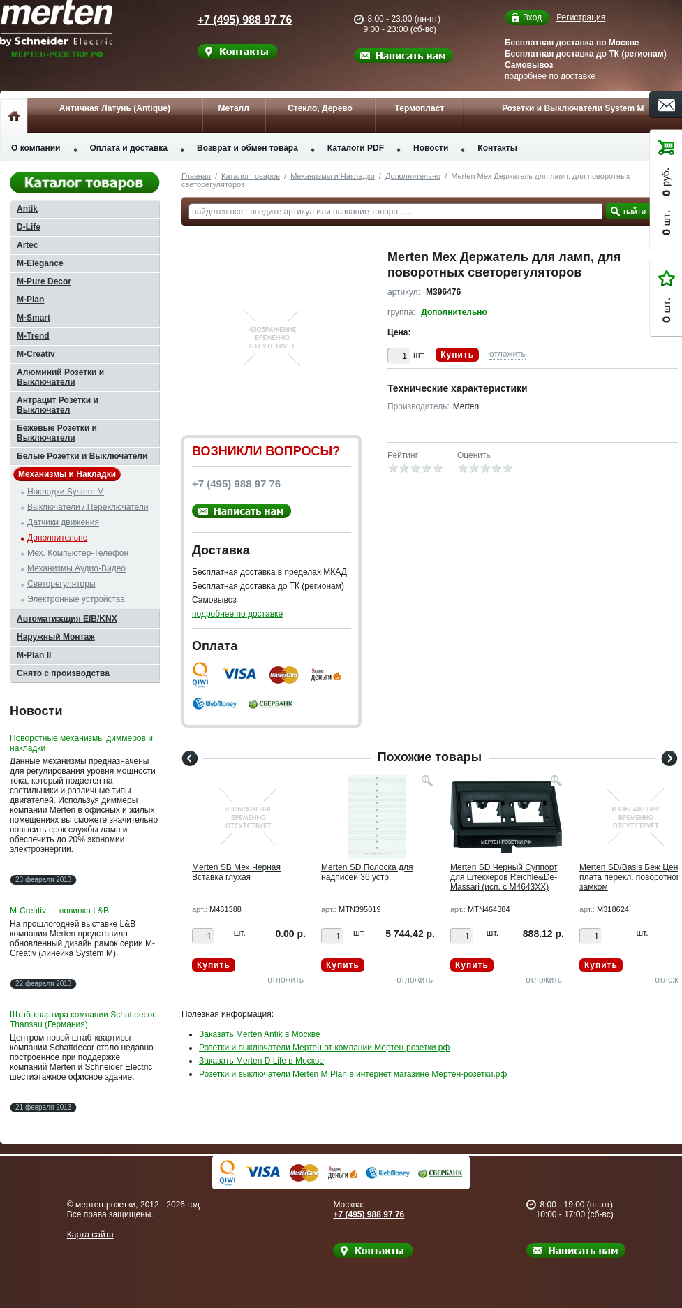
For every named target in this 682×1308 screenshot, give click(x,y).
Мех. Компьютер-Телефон (77, 553)
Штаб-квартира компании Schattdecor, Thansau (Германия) (83, 1019)
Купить (457, 355)
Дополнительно (412, 176)
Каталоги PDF (355, 148)
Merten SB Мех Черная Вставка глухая (236, 872)
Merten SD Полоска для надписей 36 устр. (367, 872)
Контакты (497, 148)
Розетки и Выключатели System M (573, 108)
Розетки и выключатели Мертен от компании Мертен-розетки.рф (324, 1047)
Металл (233, 108)
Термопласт (419, 108)
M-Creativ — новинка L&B (59, 911)
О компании (36, 148)
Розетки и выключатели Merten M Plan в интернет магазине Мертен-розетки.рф (353, 1074)
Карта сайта (90, 1235)
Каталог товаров (250, 176)
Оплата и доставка (129, 148)
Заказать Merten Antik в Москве (259, 1034)
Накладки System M (65, 492)
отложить (507, 354)
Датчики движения (63, 522)
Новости (430, 148)
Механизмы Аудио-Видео (76, 568)
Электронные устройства (76, 599)
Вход (532, 17)
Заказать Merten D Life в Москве (261, 1061)
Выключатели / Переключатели (88, 507)
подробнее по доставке (550, 76)
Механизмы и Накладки (332, 176)
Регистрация (580, 17)
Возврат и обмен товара (247, 148)
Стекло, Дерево (320, 108)
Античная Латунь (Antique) (114, 108)
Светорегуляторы (61, 584)
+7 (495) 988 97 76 (234, 20)
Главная (196, 176)
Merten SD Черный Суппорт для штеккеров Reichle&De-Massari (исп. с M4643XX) (504, 877)
